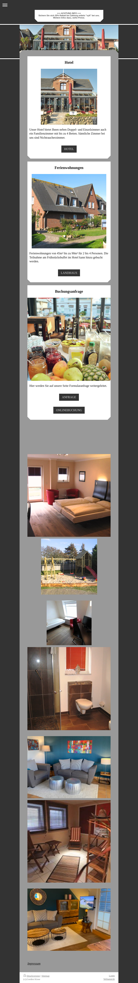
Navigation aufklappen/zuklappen (69, 5)
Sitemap (46, 975)
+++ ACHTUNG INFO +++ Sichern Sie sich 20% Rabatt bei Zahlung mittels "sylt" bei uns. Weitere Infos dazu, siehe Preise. (69, 15)
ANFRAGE (69, 397)
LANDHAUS (69, 272)
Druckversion (31, 975)
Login (112, 975)
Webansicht (109, 979)
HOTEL (69, 149)
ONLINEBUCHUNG (69, 410)
